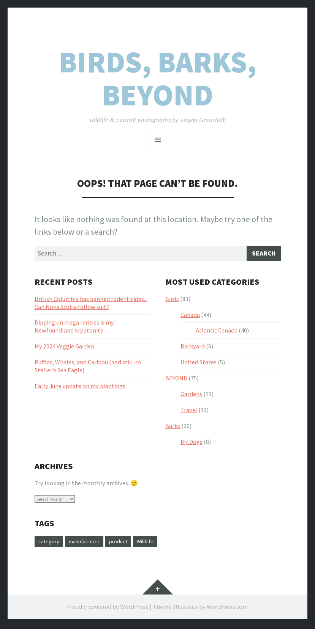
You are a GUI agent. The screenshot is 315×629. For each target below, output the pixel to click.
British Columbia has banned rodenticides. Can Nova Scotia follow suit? (91, 304)
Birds (172, 300)
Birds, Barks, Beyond (157, 78)
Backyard (192, 348)
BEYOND (176, 380)
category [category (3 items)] (50, 543)
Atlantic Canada (216, 332)
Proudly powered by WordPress (107, 609)
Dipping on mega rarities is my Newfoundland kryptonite (74, 328)
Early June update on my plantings (80, 388)
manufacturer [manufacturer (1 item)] (89, 543)
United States (198, 364)
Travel (188, 412)
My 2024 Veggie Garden (64, 348)
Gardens (191, 396)
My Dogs (191, 443)
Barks (172, 427)
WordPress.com (227, 609)
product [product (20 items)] (127, 543)
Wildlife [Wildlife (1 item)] (157, 543)
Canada (190, 316)
